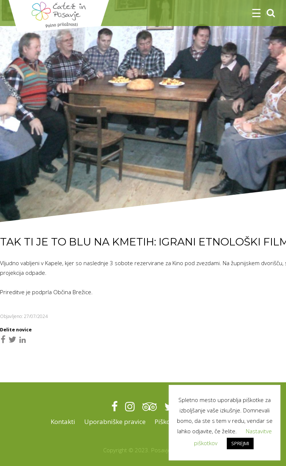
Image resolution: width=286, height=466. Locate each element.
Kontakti (63, 421)
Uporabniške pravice (115, 421)
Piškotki (166, 421)
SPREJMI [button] (240, 443)
